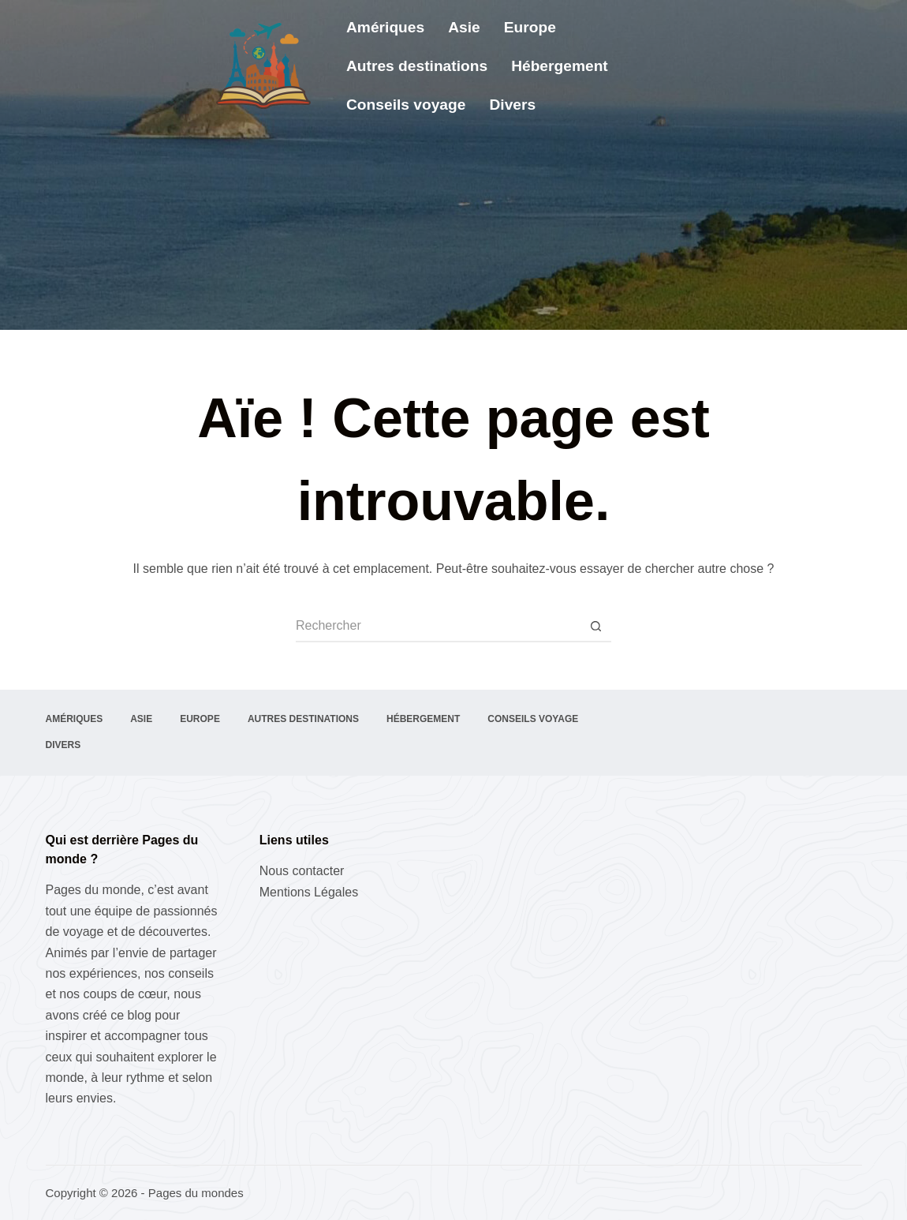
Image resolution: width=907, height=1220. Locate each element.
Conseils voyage (405, 104)
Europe (530, 27)
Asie (464, 27)
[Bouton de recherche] (595, 626)
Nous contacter (302, 871)
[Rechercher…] (438, 626)
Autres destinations (416, 66)
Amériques (385, 27)
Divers (512, 104)
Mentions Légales (308, 892)
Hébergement (559, 66)
